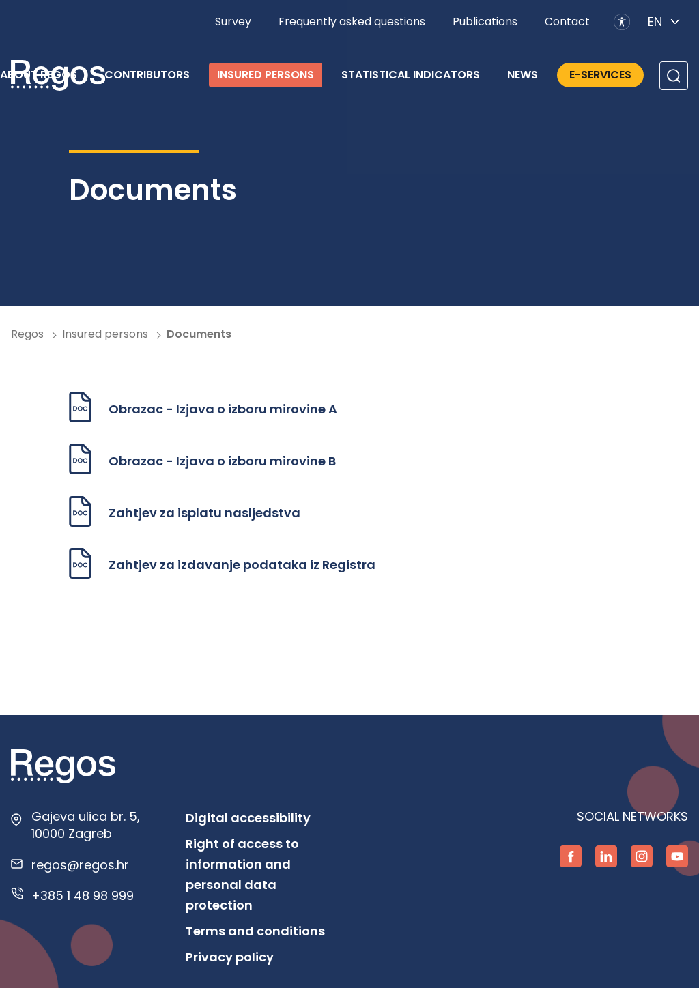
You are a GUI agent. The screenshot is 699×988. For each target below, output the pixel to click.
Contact (567, 21)
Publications (485, 21)
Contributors (147, 75)
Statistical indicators (410, 75)
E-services (600, 75)
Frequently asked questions (352, 21)
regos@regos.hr (80, 864)
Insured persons (265, 75)
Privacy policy (230, 956)
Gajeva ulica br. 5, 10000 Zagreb (85, 825)
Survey (233, 21)
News (522, 75)
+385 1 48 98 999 (82, 895)
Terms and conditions (255, 931)
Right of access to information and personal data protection (242, 874)
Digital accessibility (248, 817)
